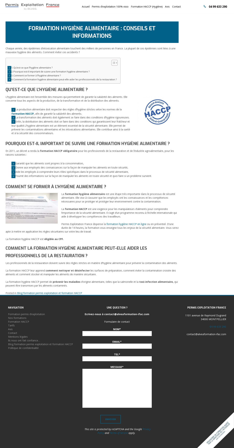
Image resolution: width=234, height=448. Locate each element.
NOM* (117, 329)
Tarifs (11, 325)
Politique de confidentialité (23, 348)
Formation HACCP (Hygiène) (147, 6)
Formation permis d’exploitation (26, 314)
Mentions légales (18, 336)
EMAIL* (117, 341)
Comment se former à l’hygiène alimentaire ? (37, 75)
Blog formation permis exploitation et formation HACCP (49, 293)
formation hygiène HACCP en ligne (126, 224)
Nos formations (17, 318)
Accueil (86, 6)
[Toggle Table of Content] (113, 63)
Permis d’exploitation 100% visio (110, 6)
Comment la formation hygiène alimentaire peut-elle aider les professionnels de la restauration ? (65, 79)
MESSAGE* (117, 367)
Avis (167, 6)
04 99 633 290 (218, 7)
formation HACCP (22, 113)
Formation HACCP (18, 321)
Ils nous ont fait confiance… (24, 340)
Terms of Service (119, 433)
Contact (176, 6)
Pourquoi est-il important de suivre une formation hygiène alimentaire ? (51, 71)
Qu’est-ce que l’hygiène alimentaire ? (33, 67)
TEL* (117, 354)
